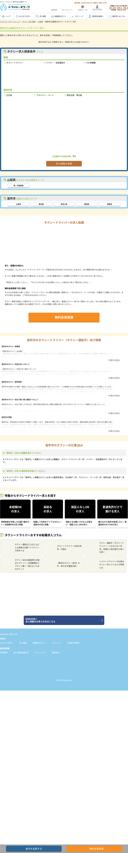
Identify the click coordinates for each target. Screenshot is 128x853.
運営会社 (55, 650)
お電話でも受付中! (118, 8)
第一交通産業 (18, 185)
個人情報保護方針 (21, 650)
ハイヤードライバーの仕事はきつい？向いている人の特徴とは (105, 562)
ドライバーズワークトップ (10, 21)
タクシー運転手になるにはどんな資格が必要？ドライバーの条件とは (20, 545)
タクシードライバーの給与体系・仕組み (63, 545)
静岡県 (86, 204)
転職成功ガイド (60, 16)
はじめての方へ (25, 16)
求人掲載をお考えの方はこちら (63, 618)
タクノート (79, 16)
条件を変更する (33, 848)
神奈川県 (64, 204)
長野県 (109, 204)
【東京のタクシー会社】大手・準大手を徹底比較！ (62, 562)
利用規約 (4, 650)
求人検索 (42, 16)
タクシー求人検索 (29, 21)
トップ (7, 16)
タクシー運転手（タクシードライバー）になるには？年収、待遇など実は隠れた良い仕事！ (105, 546)
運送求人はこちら (119, 16)
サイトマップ (40, 650)
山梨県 (40, 21)
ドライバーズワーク (8, 632)
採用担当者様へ (98, 16)
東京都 (41, 204)
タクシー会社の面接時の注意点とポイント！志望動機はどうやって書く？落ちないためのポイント (20, 563)
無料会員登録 (64, 317)
